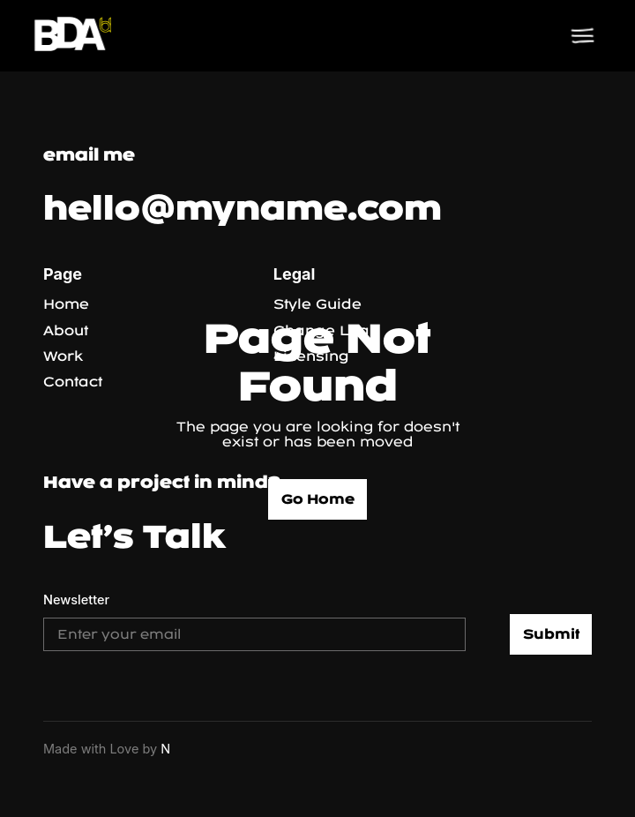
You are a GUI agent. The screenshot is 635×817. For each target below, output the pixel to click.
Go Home (318, 498)
